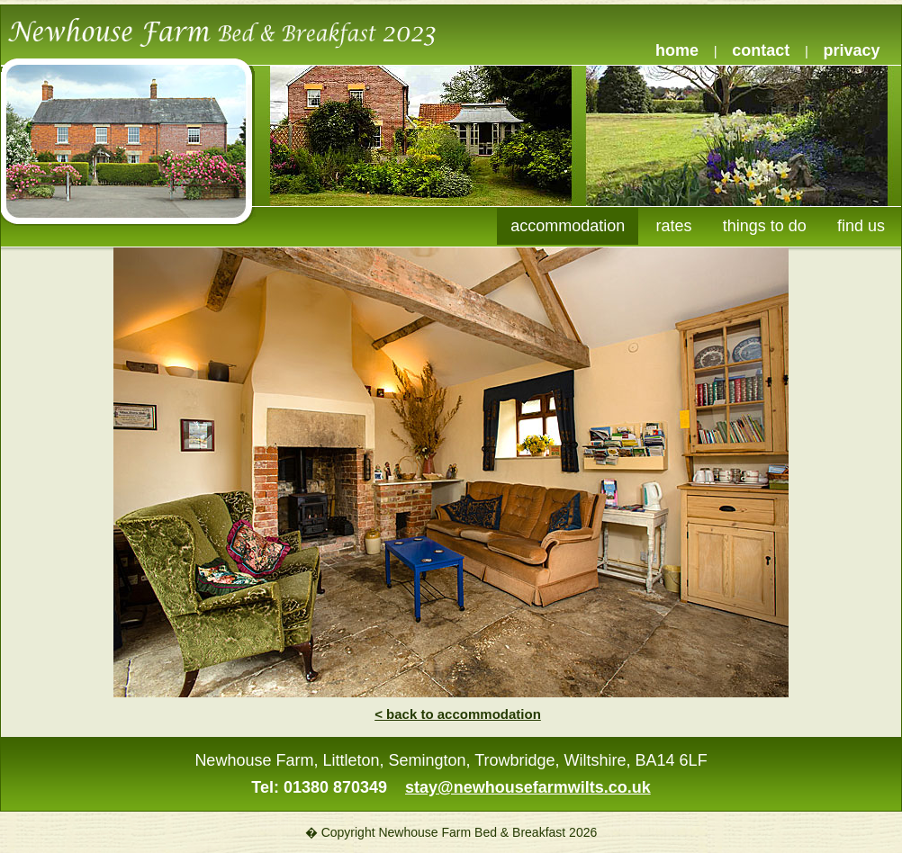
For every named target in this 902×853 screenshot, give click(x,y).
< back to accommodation (457, 714)
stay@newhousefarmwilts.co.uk (528, 787)
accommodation (567, 226)
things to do (765, 226)
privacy (852, 50)
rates (674, 226)
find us (861, 226)
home (677, 50)
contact (760, 50)
